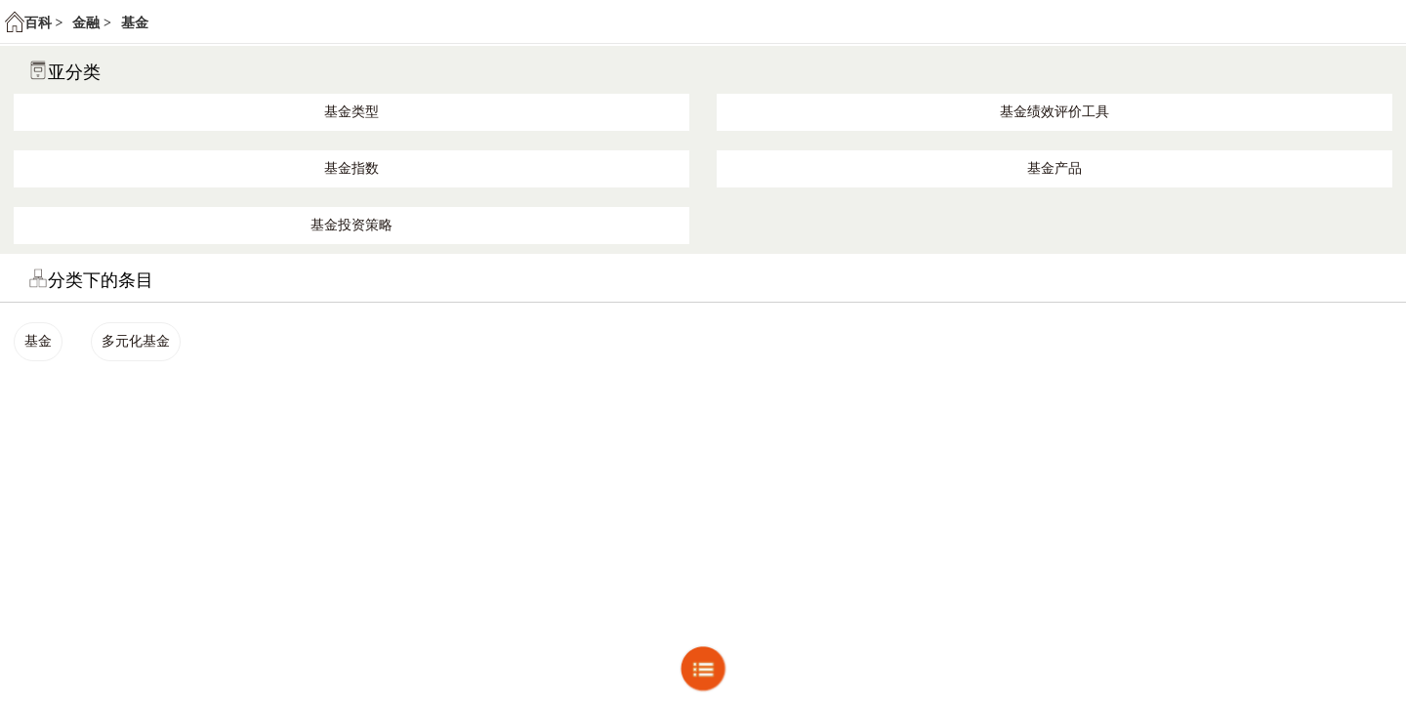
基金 (134, 23)
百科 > (43, 23)
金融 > (91, 23)
